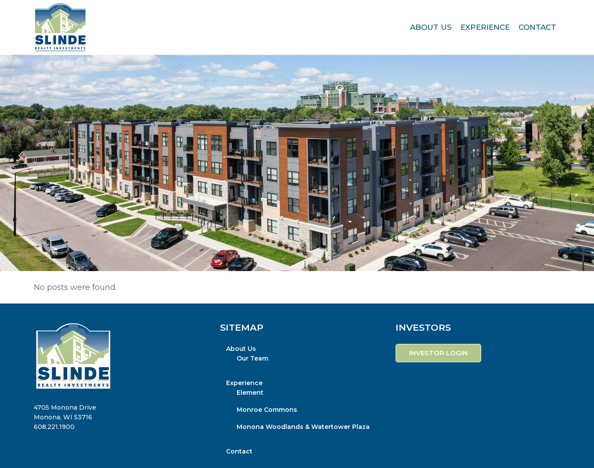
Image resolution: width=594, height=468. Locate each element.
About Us (241, 349)
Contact (239, 451)
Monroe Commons (267, 410)
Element (250, 393)
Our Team (252, 358)
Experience (244, 383)
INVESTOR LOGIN (438, 353)
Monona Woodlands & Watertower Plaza (303, 427)
